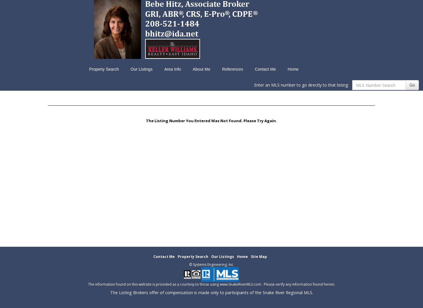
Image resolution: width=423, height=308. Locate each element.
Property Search (104, 69)
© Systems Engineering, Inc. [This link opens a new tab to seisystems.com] (211, 264)
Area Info (172, 69)
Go (412, 85)
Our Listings (142, 69)
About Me (201, 69)
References (232, 69)
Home (293, 69)
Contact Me (265, 69)
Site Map (259, 256)
